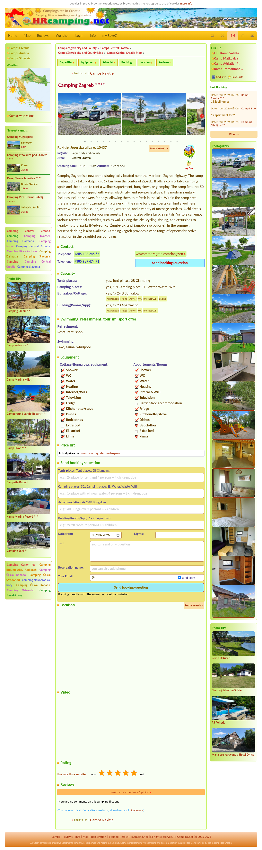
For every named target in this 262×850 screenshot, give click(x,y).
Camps (56, 837)
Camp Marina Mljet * (20, 379)
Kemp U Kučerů (222, 658)
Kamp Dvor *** (16, 448)
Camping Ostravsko (20, 590)
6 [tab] (116, 142)
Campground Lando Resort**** (27, 414)
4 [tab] (103, 142)
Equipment (88, 62)
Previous (60, 116)
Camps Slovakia (19, 58)
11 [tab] (146, 142)
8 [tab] (128, 142)
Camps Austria (19, 53)
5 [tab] (109, 142)
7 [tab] (122, 142)
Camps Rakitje (102, 73)
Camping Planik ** (18, 311)
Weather (62, 35)
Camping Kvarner (37, 236)
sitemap (114, 837)
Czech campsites (41, 843)
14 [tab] (165, 142)
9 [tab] (134, 142)
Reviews (43, 35)
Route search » (159, 149)
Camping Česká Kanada (33, 585)
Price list (108, 62)
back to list (80, 73)
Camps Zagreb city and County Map (80, 53)
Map (27, 35)
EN (233, 35)
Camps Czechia (19, 48)
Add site (221, 77)
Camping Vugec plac (20, 137)
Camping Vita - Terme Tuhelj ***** (25, 199)
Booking (126, 62)
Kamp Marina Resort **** (23, 516)
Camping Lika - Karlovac (22, 251)
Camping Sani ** (17, 551)
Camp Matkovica (226, 58)
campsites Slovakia (189, 843)
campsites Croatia (223, 843)
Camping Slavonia (37, 256)
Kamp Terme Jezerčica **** (24, 178)
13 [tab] (159, 142)
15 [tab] (171, 142)
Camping (15, 236)
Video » (234, 134)
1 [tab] (85, 142)
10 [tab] (140, 142)
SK (252, 36)
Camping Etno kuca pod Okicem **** (27, 157)
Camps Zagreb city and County (77, 48)
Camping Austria (118, 843)
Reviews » (137, 810)
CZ (212, 36)
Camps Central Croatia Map (124, 53)
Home (12, 35)
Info (93, 35)
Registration (98, 837)
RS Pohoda (218, 722)
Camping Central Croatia (28, 231)
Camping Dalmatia (20, 241)
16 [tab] (177, 142)
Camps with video (21, 116)
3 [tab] (97, 142)
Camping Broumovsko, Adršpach (28, 567)
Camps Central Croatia (115, 48)
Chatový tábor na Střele (227, 690)
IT (243, 36)
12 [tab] (152, 142)
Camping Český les (21, 565)
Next (202, 116)
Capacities (66, 62)
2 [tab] (91, 142)
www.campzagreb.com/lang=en (159, 254)
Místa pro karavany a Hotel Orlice (233, 755)
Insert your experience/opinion (131, 792)
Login (79, 35)
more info (186, 3)
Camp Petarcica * (17, 345)
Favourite (238, 77)
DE (222, 36)
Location (145, 62)
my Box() (109, 35)
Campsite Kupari (17, 482)
